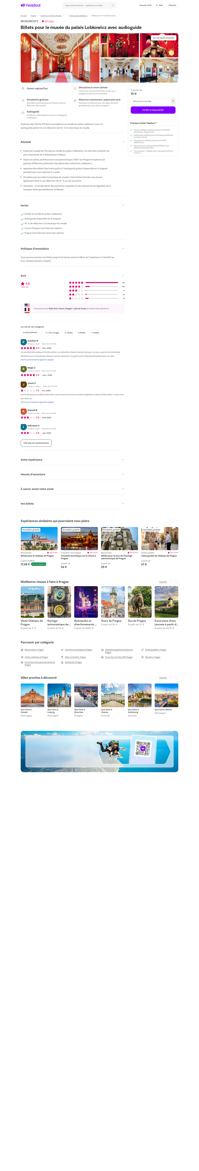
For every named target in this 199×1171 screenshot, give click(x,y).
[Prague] (33, 15)
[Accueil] (24, 15)
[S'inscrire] (172, 5)
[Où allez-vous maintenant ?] (89, 5)
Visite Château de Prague (32, 622)
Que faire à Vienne (106, 710)
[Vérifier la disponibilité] (153, 110)
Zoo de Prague (137, 621)
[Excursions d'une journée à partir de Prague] (39, 663)
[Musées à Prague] (150, 657)
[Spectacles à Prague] (71, 662)
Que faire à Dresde (26, 710)
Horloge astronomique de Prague (57, 622)
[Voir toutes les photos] (163, 37)
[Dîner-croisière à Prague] (73, 657)
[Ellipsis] (65, 16)
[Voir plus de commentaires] (36, 443)
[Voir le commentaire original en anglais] (37, 359)
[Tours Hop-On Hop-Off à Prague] (117, 657)
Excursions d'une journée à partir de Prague (166, 622)
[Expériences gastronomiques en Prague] (119, 650)
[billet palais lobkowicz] (78, 15)
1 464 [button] (51, 21)
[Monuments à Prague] (32, 649)
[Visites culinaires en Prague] (34, 657)
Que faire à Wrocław (79, 710)
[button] (159, 5)
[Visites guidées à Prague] (153, 649)
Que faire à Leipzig (52, 710)
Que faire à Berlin (163, 709)
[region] (99, 547)
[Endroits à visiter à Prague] (51, 15)
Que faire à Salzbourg (133, 710)
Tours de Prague (111, 621)
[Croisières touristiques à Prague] (76, 649)
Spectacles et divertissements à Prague (85, 622)
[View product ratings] (48, 21)
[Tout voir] (163, 581)
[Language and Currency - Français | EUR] (145, 5)
